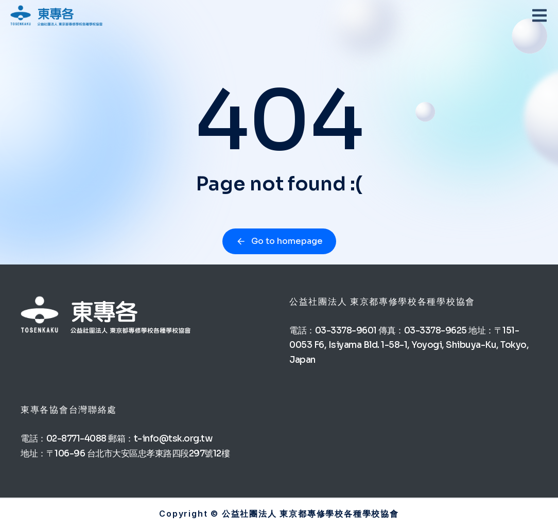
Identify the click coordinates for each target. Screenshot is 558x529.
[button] (539, 15)
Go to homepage (279, 241)
